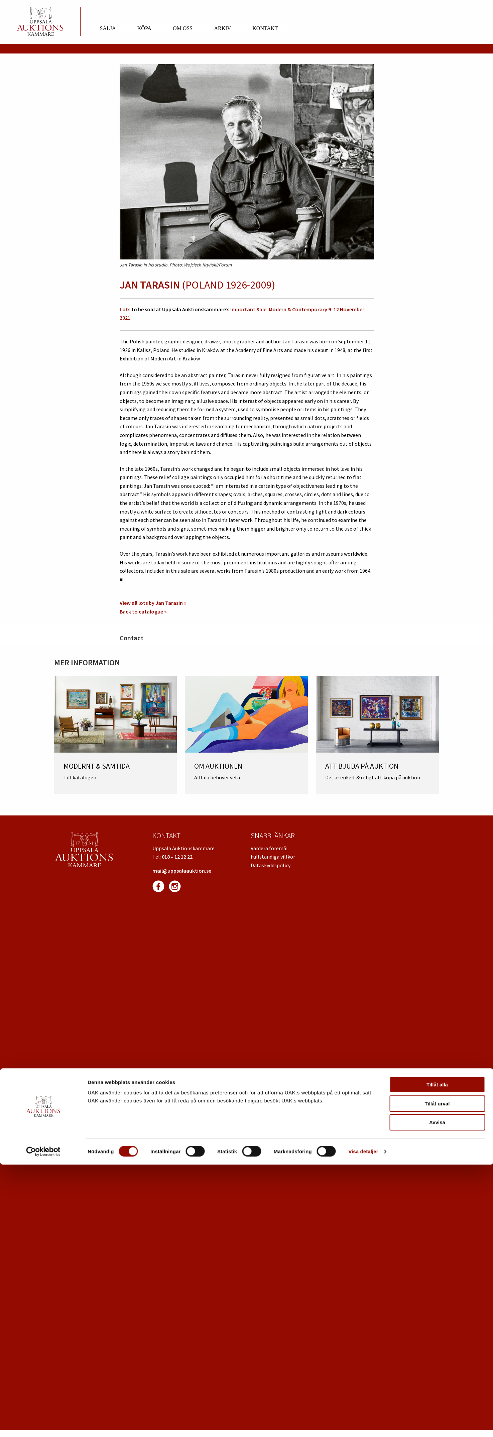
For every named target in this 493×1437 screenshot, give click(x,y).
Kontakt (265, 28)
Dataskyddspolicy (270, 865)
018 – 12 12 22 (177, 856)
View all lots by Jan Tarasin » (153, 602)
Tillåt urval (437, 1376)
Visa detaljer (363, 1424)
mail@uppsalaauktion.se (181, 870)
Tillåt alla (437, 1357)
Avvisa (437, 1395)
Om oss (183, 28)
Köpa (144, 28)
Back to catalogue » (143, 611)
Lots (125, 309)
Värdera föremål (269, 848)
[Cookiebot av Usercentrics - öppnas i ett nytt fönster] (43, 1424)
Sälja (108, 28)
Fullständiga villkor (273, 856)
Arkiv (222, 28)
